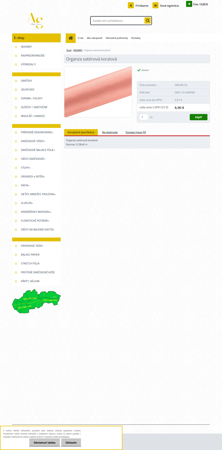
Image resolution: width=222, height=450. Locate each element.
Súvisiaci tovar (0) (136, 132)
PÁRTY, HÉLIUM (30, 281)
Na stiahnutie (110, 132)
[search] (147, 20)
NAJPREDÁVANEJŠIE (33, 55)
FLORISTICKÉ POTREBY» (35, 221)
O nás (80, 38)
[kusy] (143, 117)
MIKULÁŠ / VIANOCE (33, 116)
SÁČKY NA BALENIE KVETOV (37, 229)
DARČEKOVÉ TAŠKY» (33, 141)
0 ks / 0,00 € (200, 4)
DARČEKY (26, 80)
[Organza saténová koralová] (98, 68)
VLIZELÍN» (27, 203)
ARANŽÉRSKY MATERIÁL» (36, 212)
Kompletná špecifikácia (81, 132)
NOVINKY (26, 47)
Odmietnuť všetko (45, 442)
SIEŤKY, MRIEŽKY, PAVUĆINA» (38, 194)
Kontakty (135, 38)
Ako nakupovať (94, 38)
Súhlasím (71, 442)
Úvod (68, 50)
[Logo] (36, 20)
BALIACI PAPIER (30, 254)
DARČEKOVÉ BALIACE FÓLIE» (38, 150)
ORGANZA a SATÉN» (33, 176)
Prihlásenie (142, 5)
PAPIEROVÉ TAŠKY (32, 246)
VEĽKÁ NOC (28, 89)
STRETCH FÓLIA (30, 263)
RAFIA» (25, 185)
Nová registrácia (169, 5)
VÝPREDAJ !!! (28, 64)
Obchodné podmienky (117, 38)
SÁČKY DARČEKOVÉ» (33, 159)
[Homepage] (72, 37)
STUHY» (26, 167)
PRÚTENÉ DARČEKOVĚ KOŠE (38, 272)
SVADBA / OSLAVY (31, 98)
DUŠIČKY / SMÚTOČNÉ (34, 107)
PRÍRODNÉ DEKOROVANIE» (37, 132)
